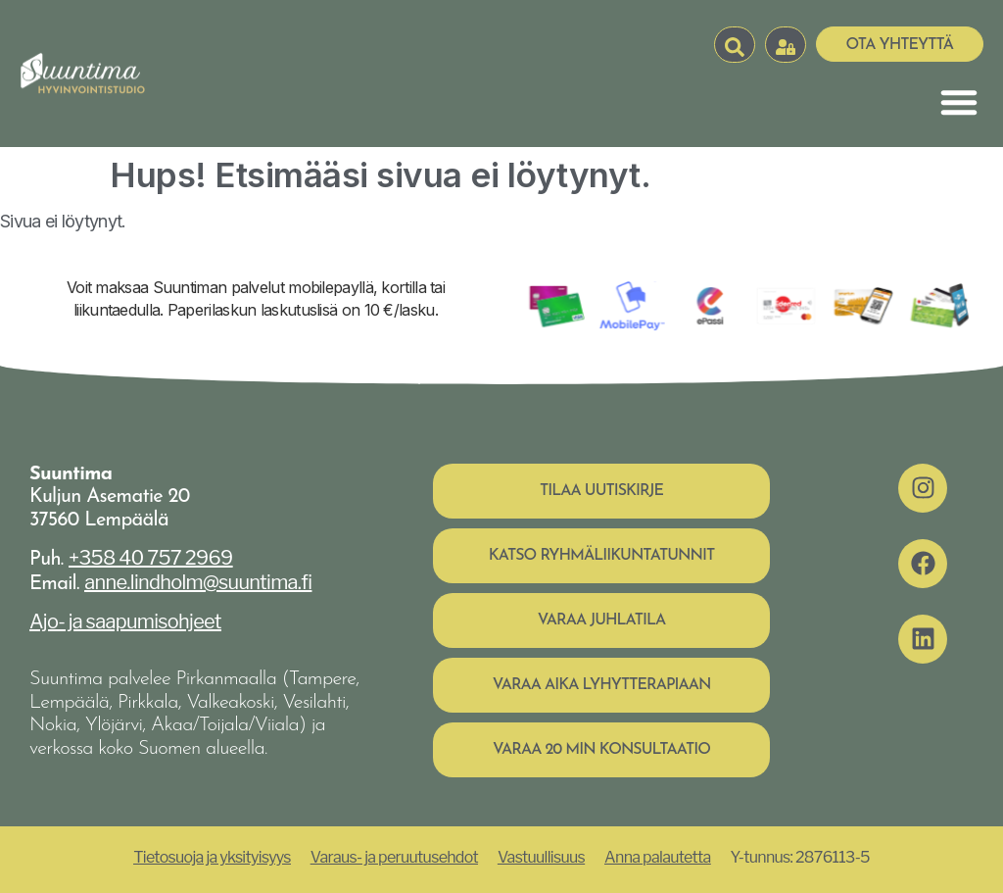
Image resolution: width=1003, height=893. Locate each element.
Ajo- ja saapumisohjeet (125, 621)
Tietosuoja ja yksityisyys (212, 857)
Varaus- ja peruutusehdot (394, 857)
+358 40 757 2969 (150, 558)
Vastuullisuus (541, 857)
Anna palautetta (657, 857)
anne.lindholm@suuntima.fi (197, 582)
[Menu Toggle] (959, 102)
